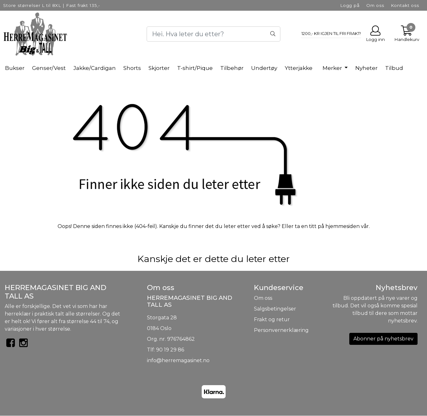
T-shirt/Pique (195, 68)
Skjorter (159, 68)
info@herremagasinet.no (178, 360)
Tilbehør (232, 68)
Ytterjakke (298, 68)
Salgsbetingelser (275, 309)
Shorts (132, 68)
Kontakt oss (405, 5)
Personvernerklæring (281, 330)
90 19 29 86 (170, 350)
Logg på (350, 5)
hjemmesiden (342, 226)
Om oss (375, 5)
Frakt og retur (272, 319)
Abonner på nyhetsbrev (383, 339)
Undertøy (264, 68)
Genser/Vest (49, 68)
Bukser (15, 68)
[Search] (214, 34)
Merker (333, 68)
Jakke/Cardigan (94, 68)
